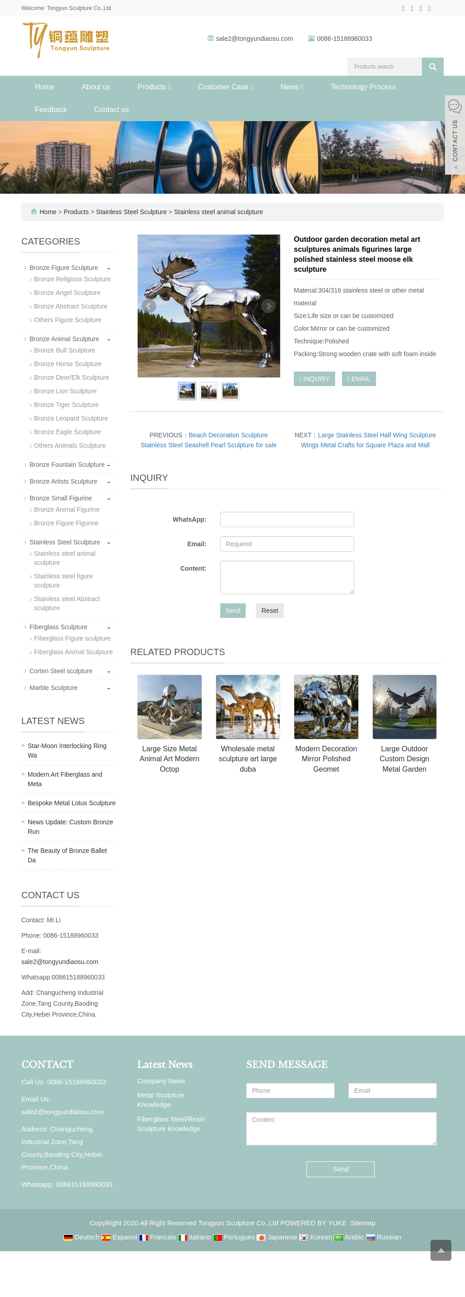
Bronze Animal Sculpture (64, 339)
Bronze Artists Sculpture (63, 481)
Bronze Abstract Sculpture (71, 306)
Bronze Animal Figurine (67, 509)
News (292, 87)
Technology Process (363, 87)
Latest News (165, 1064)
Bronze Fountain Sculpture (67, 464)
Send (233, 610)
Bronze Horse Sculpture (68, 363)
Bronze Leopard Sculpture (71, 418)
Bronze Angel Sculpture (67, 292)
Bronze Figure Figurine (66, 523)
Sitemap (363, 1223)
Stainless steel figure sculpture (63, 581)
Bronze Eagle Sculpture (67, 432)
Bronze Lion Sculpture (65, 391)
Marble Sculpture (54, 687)
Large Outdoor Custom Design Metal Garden (404, 759)
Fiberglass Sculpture (59, 627)
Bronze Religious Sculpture (72, 279)
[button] (169, 87)
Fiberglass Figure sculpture (72, 638)
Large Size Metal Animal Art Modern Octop (169, 759)
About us (96, 87)
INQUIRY (314, 378)
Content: (193, 568)
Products (154, 87)
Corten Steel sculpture (61, 671)
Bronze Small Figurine (61, 498)
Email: (196, 544)
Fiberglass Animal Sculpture (73, 652)
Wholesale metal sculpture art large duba (248, 759)
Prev (149, 306)
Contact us (111, 109)
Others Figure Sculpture (68, 319)
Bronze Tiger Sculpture (66, 404)
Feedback (51, 109)
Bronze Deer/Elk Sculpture (71, 377)
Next (268, 306)
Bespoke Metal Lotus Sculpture (72, 803)
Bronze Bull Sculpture (64, 350)
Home (44, 87)
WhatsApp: (190, 519)
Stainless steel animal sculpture (217, 211)
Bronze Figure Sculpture (64, 267)
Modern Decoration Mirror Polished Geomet (326, 759)
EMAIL (359, 378)
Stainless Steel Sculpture (131, 211)
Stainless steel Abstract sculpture (67, 603)
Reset (270, 610)
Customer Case (225, 87)
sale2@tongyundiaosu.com (255, 38)
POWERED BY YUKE (314, 1223)
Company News (161, 1081)
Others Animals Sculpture (70, 445)
